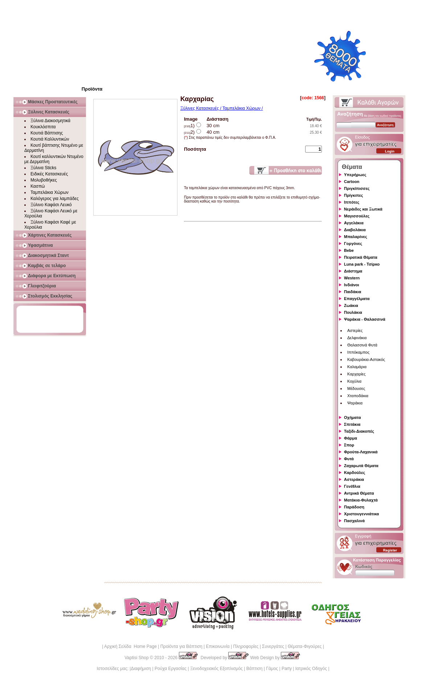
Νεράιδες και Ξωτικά (363, 209)
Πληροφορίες (245, 646)
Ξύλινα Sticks (43, 167)
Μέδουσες (356, 388)
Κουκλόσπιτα (43, 126)
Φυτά (349, 459)
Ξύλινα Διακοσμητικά (50, 120)
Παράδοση (354, 507)
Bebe (349, 250)
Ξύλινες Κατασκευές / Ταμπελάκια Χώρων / (221, 108)
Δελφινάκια (356, 338)
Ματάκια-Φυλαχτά (361, 500)
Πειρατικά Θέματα (360, 257)
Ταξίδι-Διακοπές (359, 431)
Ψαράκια (354, 403)
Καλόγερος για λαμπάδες (54, 198)
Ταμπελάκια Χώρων (49, 192)
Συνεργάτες (273, 646)
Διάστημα (353, 271)
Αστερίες (354, 330)
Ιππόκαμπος (358, 352)
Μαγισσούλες (356, 216)
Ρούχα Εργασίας (171, 668)
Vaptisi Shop (136, 657)
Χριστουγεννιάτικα (361, 514)
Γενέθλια (352, 486)
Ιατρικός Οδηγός (311, 668)
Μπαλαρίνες (355, 236)
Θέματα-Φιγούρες (304, 646)
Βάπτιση (254, 668)
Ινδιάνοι (351, 285)
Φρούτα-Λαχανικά (361, 452)
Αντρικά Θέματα (359, 493)
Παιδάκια (352, 292)
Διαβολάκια (355, 230)
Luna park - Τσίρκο (362, 264)
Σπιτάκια (352, 424)
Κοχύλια (354, 381)
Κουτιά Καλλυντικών (49, 139)
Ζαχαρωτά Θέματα (361, 465)
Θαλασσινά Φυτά (362, 345)
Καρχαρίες (356, 374)
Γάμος (272, 668)
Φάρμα (350, 438)
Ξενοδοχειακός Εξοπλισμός (216, 668)
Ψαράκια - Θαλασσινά (364, 319)
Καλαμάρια (356, 367)
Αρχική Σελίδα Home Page (130, 646)
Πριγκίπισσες (357, 188)
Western (352, 278)
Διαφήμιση (141, 668)
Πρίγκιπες (353, 195)
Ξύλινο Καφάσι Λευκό (51, 204)
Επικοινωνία (217, 646)
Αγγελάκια (354, 223)
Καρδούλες (354, 472)
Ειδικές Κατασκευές (49, 173)
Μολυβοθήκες (43, 180)
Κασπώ (37, 186)
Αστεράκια (354, 479)
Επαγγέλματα (356, 298)
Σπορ (349, 445)
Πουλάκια (353, 312)
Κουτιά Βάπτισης (46, 133)
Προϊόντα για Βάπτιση (181, 646)
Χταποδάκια (357, 396)
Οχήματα (352, 417)
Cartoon (351, 181)
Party (287, 668)
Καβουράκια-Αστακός (366, 359)
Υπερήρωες (355, 174)
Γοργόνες (353, 243)
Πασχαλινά (354, 521)
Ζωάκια (351, 305)
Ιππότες (351, 202)
